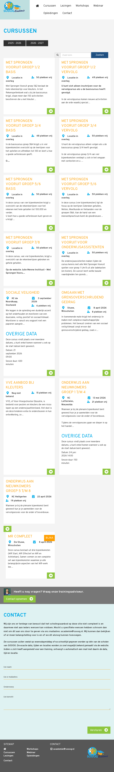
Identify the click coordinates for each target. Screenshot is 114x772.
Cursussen (49, 6)
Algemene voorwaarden (16, 768)
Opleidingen (50, 13)
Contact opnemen (19, 599)
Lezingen (65, 6)
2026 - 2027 (37, 43)
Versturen (99, 730)
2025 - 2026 (14, 43)
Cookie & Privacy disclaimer (45, 768)
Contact (67, 13)
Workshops (82, 6)
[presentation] (87, 718)
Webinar (98, 6)
